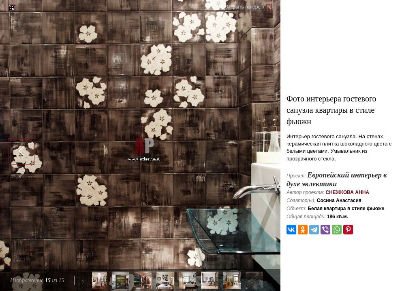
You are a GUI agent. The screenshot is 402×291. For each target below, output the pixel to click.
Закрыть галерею (244, 7)
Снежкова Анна (347, 192)
